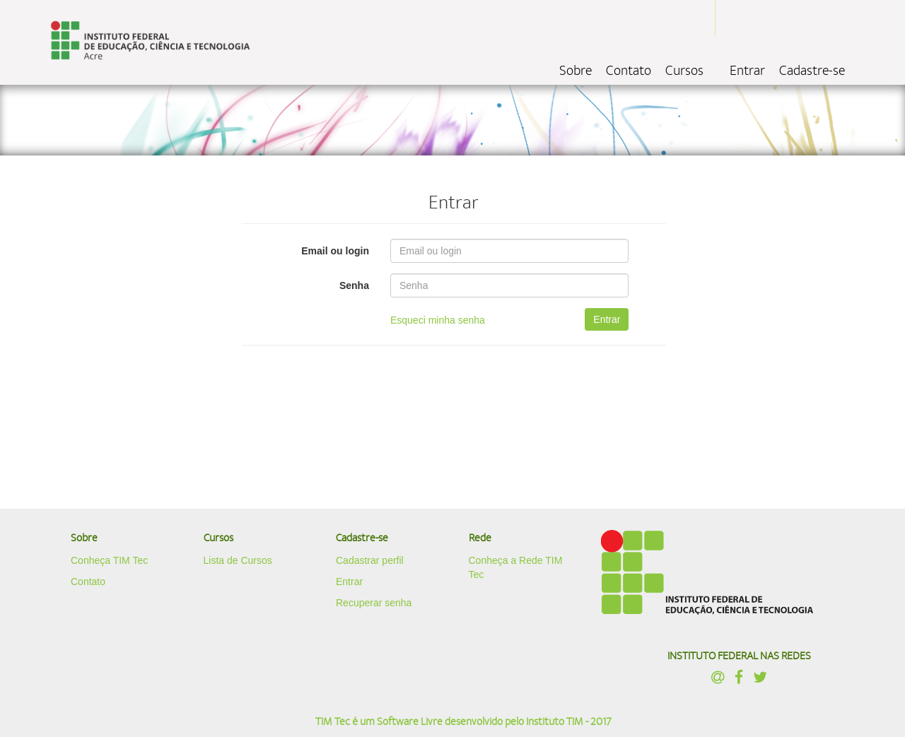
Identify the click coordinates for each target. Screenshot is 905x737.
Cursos (684, 71)
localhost (150, 42)
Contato (628, 71)
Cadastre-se (812, 71)
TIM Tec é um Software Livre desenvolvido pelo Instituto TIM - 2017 (463, 721)
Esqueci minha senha (437, 320)
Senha (354, 285)
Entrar (747, 71)
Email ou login (335, 251)
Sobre (575, 71)
